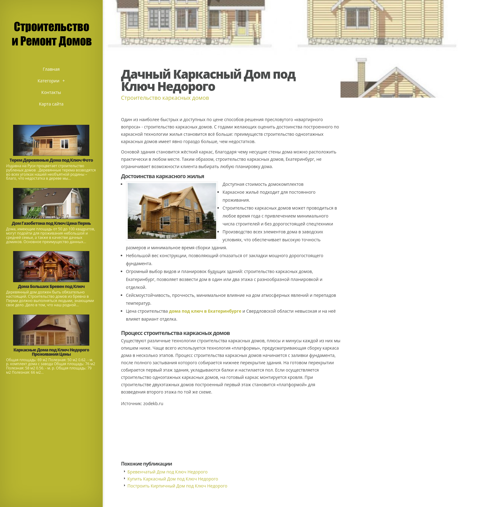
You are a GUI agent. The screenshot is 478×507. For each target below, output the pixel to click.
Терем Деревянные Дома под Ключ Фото (51, 160)
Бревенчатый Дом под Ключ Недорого (167, 472)
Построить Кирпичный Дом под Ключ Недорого (177, 486)
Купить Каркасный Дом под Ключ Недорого (172, 479)
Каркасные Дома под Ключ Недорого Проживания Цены (51, 352)
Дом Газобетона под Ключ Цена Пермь (51, 223)
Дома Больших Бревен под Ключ (51, 286)
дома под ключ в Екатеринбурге (205, 311)
